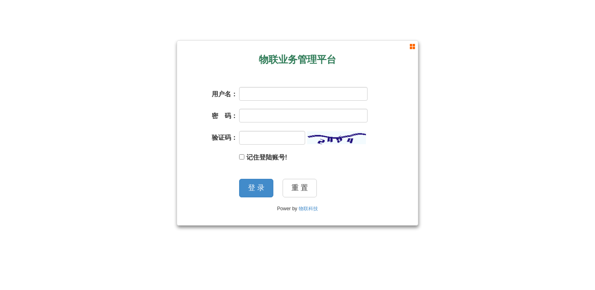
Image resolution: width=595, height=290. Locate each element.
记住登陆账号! (263, 157)
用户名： (225, 94)
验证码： (225, 137)
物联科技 (308, 208)
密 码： (225, 115)
